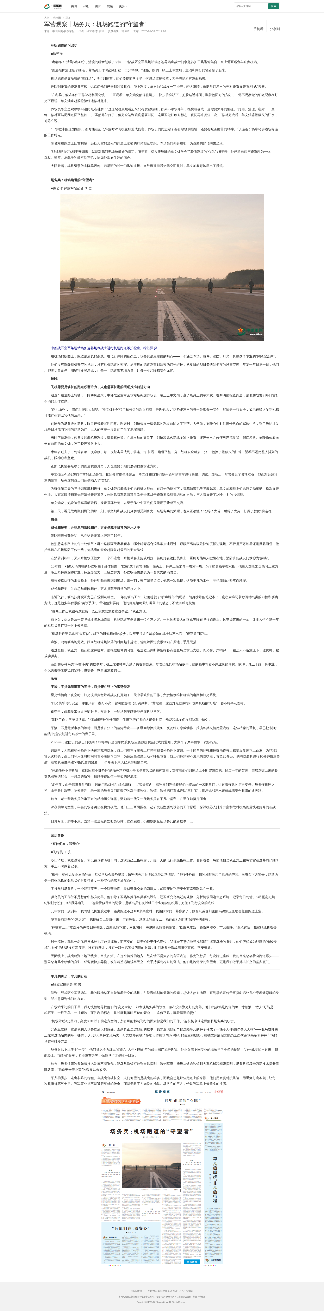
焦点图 (57, 17)
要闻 (74, 6)
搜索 (273, 6)
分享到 (275, 29)
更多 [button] (123, 6)
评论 (86, 6)
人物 (46, 17)
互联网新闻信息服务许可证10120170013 (170, 1291)
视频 (110, 6)
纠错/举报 (136, 1291)
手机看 (258, 29)
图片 (98, 6)
